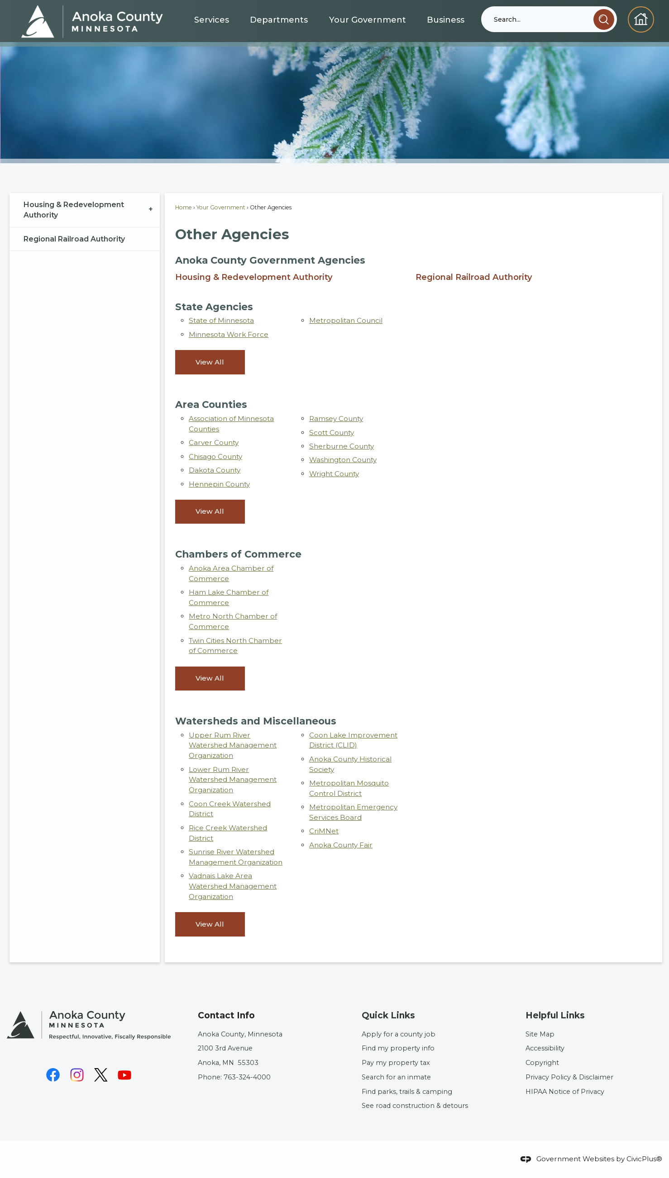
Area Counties (211, 404)
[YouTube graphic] (124, 1075)
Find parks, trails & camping (407, 1092)
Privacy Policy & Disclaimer (569, 1077)
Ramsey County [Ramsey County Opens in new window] (336, 418)
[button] (603, 19)
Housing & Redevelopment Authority (74, 210)
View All (210, 362)
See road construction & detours (415, 1106)
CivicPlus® (644, 1158)
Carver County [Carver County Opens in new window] (214, 442)
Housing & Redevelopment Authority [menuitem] (254, 277)
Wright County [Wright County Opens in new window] (334, 473)
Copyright (542, 1063)
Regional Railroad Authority (74, 239)
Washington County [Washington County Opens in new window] (343, 459)
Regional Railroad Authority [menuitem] (474, 277)
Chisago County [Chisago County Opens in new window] (215, 456)
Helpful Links (555, 1015)
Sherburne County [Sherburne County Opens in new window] (341, 446)
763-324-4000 (247, 1077)
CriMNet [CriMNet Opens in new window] (324, 831)
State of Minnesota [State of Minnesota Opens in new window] (221, 320)
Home (183, 207)
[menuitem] (85, 210)
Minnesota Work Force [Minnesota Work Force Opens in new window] (228, 334)
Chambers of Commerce (238, 554)
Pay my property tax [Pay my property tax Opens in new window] (396, 1063)
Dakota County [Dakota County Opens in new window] (214, 470)
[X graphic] (101, 1075)
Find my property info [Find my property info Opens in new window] (398, 1048)
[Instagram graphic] (77, 1075)
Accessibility (545, 1048)
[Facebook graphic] (53, 1075)
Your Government (220, 207)
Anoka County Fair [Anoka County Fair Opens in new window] (341, 845)
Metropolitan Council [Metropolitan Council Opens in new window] (345, 320)
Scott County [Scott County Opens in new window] (331, 432)
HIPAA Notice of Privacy (565, 1092)
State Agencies (214, 306)
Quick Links (388, 1015)
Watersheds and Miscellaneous (255, 721)
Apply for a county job (398, 1034)
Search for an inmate (396, 1077)
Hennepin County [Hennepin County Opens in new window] (219, 484)
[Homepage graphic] (640, 19)
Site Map (540, 1034)
